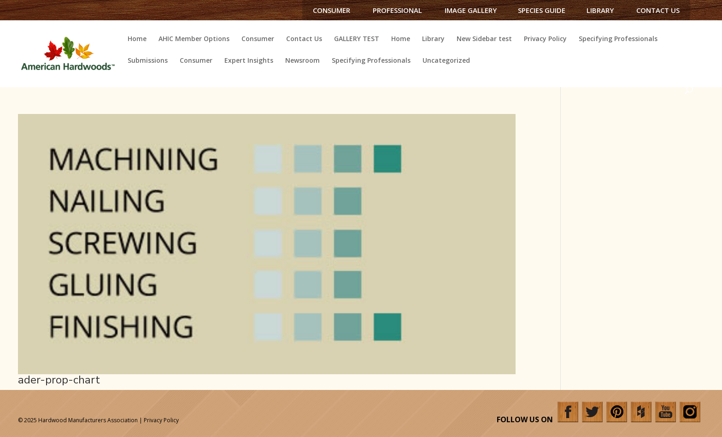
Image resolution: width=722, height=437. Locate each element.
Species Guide (541, 10)
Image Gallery (471, 10)
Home (137, 39)
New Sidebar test (484, 39)
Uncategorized (446, 61)
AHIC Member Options (193, 39)
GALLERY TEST (356, 39)
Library (600, 10)
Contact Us (658, 10)
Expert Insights (248, 61)
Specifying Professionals (618, 39)
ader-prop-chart (59, 379)
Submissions (148, 61)
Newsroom (302, 61)
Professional (397, 10)
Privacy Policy (545, 39)
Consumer (331, 10)
